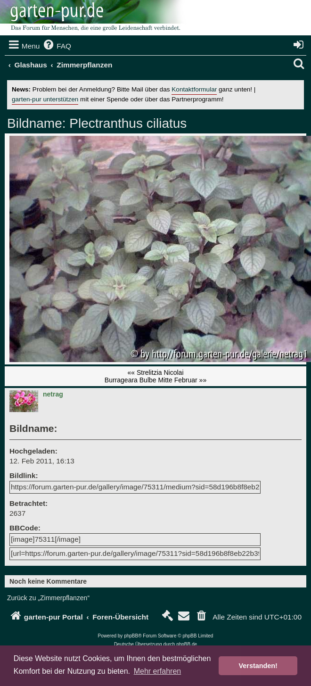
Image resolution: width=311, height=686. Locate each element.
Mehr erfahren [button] (157, 671)
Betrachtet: (28, 503)
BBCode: (25, 528)
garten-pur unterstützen (45, 99)
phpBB (131, 635)
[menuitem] (56, 46)
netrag (53, 394)
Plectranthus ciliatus (126, 123)
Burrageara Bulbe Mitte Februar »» (155, 380)
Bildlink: (23, 475)
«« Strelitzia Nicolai (155, 372)
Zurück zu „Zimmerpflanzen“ (48, 598)
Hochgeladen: (33, 451)
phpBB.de (186, 644)
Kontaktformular (194, 89)
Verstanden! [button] (258, 665)
